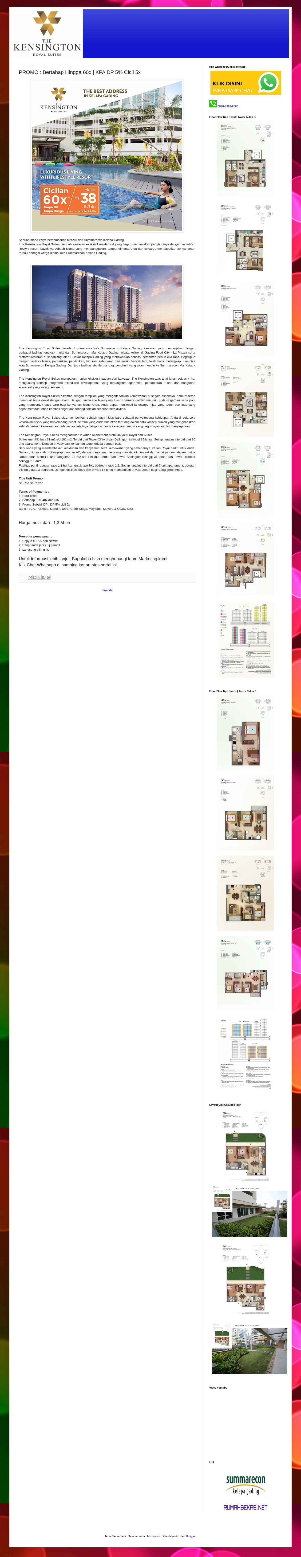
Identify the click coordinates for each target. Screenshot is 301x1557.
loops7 (156, 1536)
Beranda (107, 590)
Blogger (191, 1536)
